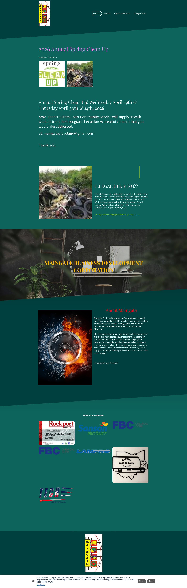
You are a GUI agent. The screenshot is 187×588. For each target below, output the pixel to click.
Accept (142, 581)
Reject (151, 581)
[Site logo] (44, 13)
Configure (41, 585)
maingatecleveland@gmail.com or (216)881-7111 (118, 214)
